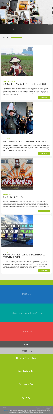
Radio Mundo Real (7, 410)
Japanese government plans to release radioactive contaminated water (24, 255)
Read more (44, 97)
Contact (4, 408)
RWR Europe (26, 294)
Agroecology (26, 397)
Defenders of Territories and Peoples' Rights (26, 312)
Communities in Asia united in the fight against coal (24, 83)
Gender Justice (26, 331)
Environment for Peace (26, 384)
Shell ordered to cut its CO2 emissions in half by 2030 (25, 141)
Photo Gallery (26, 350)
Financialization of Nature (26, 371)
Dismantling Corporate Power (26, 358)
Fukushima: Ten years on (13, 197)
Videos (26, 344)
